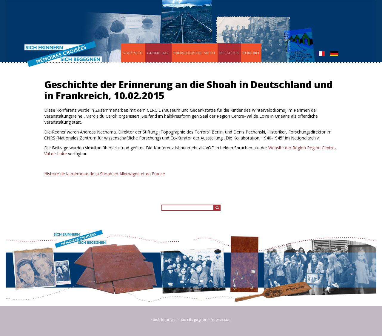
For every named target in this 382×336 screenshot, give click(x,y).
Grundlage (158, 53)
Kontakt (251, 53)
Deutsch (334, 53)
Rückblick (229, 53)
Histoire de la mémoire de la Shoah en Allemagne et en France (104, 174)
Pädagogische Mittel (194, 53)
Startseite (133, 53)
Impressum (221, 319)
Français (320, 53)
